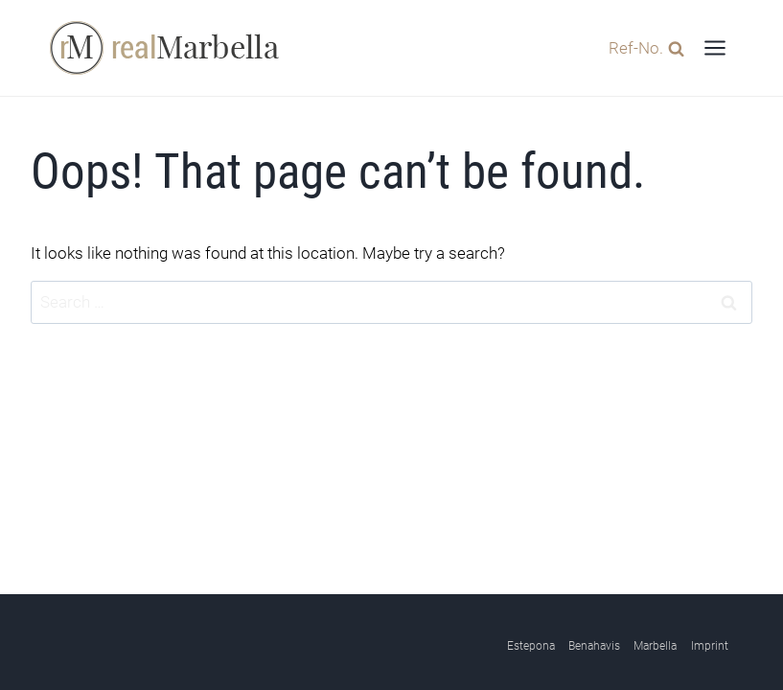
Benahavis (594, 646)
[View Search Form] (641, 47)
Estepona (531, 646)
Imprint (709, 646)
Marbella (655, 646)
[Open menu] (714, 47)
